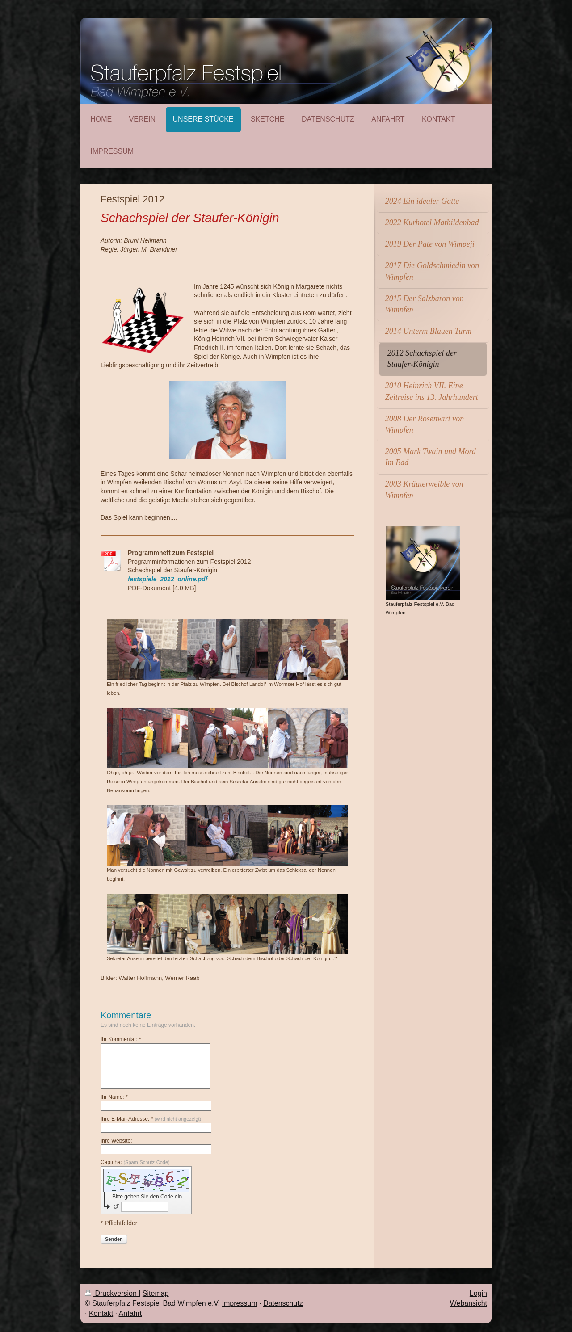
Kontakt (101, 1313)
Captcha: (135, 1162)
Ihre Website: (116, 1141)
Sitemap (156, 1293)
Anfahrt (130, 1313)
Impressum (239, 1303)
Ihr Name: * (114, 1097)
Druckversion (112, 1293)
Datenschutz (283, 1303)
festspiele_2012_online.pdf (167, 579)
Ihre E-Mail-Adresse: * (151, 1119)
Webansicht (468, 1303)
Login (478, 1293)
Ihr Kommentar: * (121, 1039)
